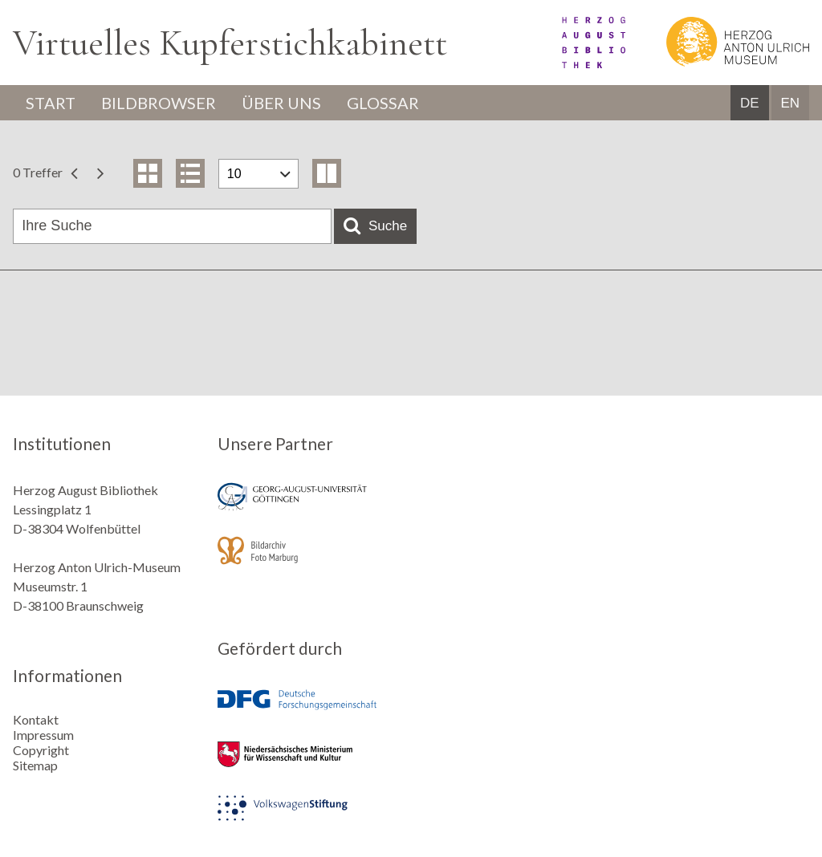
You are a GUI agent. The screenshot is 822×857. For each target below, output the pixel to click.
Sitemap (35, 765)
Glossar (383, 102)
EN (790, 103)
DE (749, 103)
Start (50, 102)
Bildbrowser (158, 102)
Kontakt (36, 719)
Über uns (281, 102)
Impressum (43, 734)
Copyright (41, 749)
